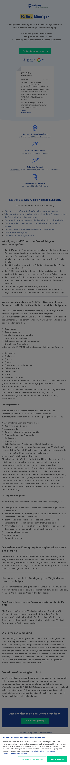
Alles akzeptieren (57, 759)
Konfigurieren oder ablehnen (32, 759)
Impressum (51, 751)
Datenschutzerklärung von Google (15, 753)
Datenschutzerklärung (37, 751)
